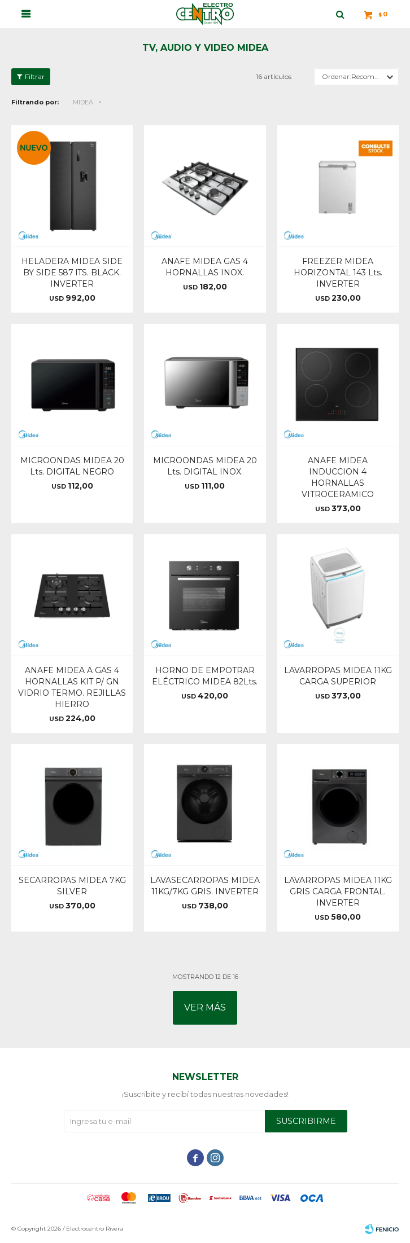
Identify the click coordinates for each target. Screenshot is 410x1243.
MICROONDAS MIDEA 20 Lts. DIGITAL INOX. (205, 466)
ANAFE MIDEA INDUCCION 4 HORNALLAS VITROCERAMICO (338, 477)
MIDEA (83, 102)
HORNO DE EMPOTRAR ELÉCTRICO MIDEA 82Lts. (205, 676)
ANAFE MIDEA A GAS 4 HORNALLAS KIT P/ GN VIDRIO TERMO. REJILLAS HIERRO (72, 687)
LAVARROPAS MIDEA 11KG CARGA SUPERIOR (338, 676)
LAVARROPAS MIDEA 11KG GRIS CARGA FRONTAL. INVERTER (338, 891)
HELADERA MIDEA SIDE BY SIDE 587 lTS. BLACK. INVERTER (72, 272)
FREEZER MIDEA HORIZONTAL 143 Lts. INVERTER (338, 272)
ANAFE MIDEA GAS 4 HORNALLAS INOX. (205, 267)
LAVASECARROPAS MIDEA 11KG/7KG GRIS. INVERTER (205, 886)
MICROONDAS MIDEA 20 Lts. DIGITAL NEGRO (72, 466)
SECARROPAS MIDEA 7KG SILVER (72, 886)
